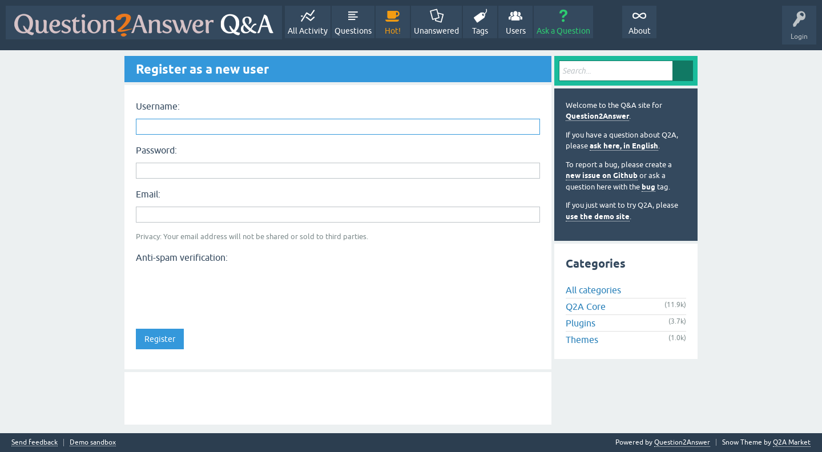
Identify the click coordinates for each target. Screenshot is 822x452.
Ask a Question (563, 30)
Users (516, 30)
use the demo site (598, 216)
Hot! (393, 30)
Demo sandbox (93, 442)
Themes (582, 339)
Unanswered (436, 30)
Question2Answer (597, 116)
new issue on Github (602, 175)
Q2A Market (792, 442)
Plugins (580, 323)
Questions (353, 30)
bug (648, 187)
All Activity (308, 30)
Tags (480, 30)
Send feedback (34, 442)
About (639, 30)
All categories (593, 290)
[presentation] (222, 289)
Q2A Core (586, 306)
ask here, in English (624, 146)
